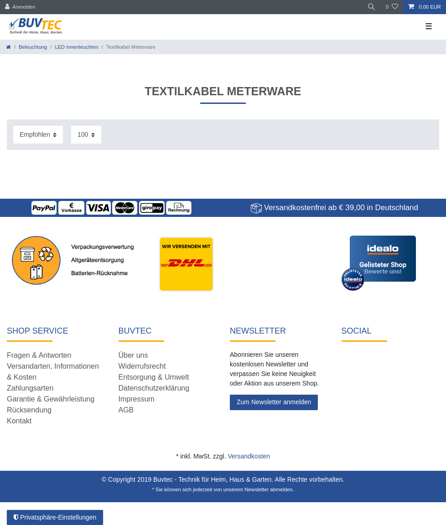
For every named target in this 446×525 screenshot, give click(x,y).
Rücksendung (29, 410)
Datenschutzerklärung (154, 388)
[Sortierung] (38, 135)
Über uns (133, 355)
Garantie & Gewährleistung (50, 399)
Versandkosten (249, 456)
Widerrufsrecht (142, 366)
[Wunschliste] (392, 7)
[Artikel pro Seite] (86, 135)
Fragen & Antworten (39, 355)
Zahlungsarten (30, 388)
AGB (126, 410)
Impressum (137, 399)
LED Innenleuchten (76, 47)
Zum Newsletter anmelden (274, 402)
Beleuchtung (33, 47)
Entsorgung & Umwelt (154, 377)
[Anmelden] (20, 7)
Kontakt (19, 421)
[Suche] (372, 7)
